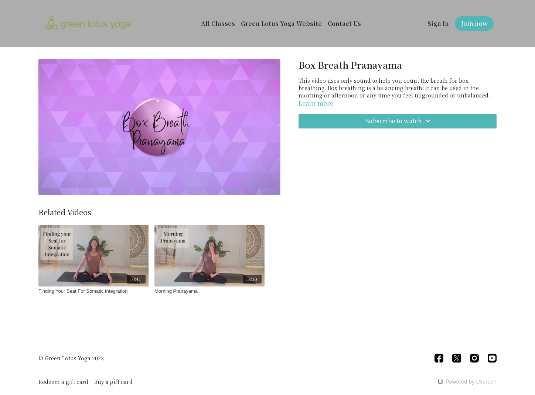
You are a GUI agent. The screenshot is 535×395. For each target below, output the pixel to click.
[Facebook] (439, 358)
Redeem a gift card (63, 381)
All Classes (218, 23)
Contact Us (344, 23)
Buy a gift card (113, 381)
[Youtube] (492, 358)
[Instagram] (474, 358)
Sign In (438, 23)
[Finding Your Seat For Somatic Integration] (93, 291)
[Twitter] (456, 358)
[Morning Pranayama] (209, 291)
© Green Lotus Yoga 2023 (71, 358)
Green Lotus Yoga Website (281, 23)
